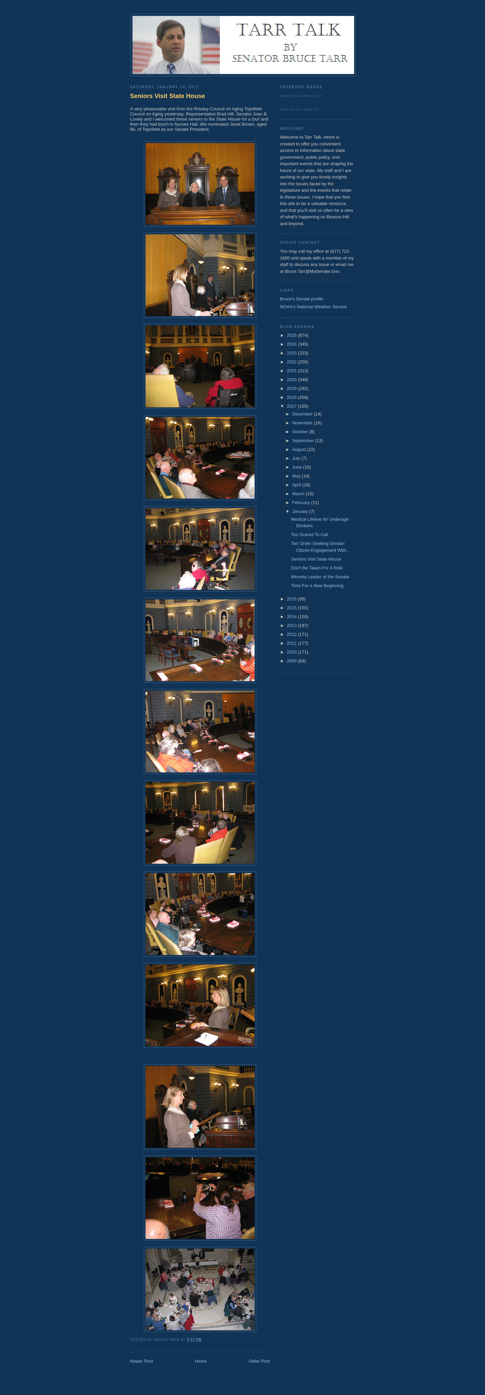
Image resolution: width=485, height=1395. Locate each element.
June (297, 467)
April (297, 484)
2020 (292, 379)
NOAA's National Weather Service (313, 306)
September (303, 440)
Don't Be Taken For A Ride (317, 567)
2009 (292, 660)
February (301, 502)
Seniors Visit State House (167, 96)
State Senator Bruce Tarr (300, 96)
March (299, 493)
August (299, 449)
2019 (292, 388)
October (300, 431)
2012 (292, 634)
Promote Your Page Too (300, 109)
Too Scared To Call (309, 534)
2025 (292, 335)
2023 (292, 353)
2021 (292, 370)
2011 (292, 643)
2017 (292, 406)
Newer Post (141, 1361)
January (300, 511)
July (296, 458)
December (303, 414)
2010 (292, 652)
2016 (292, 598)
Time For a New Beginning (317, 585)
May (297, 476)
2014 (292, 616)
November (303, 422)
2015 (292, 607)
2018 (292, 397)
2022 (292, 361)
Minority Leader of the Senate (320, 576)
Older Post (259, 1361)
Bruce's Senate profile (301, 298)
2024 (292, 344)
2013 (292, 625)
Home (201, 1361)
